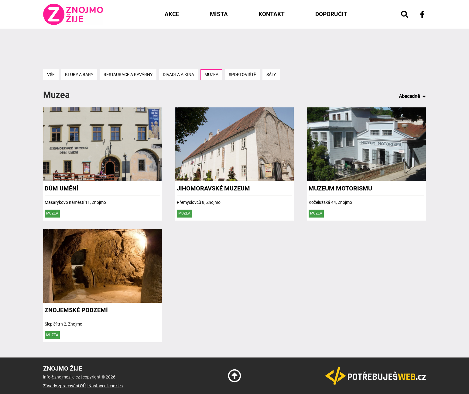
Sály (271, 74)
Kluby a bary (79, 74)
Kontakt (271, 14)
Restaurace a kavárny (128, 74)
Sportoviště (242, 74)
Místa (219, 14)
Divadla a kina (178, 74)
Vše (51, 74)
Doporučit (331, 14)
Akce (172, 14)
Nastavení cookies (105, 386)
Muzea (211, 74)
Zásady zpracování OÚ (64, 386)
